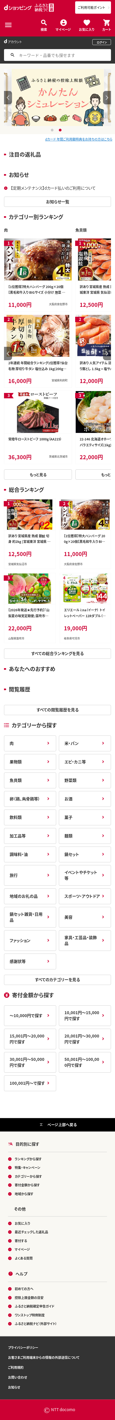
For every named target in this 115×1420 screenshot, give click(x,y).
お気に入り (86, 29)
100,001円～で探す (27, 1083)
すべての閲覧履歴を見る (58, 709)
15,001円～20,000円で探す (27, 1039)
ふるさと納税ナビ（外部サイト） (36, 1324)
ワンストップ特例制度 (30, 1315)
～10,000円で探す (26, 1015)
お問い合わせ (17, 1377)
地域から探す (24, 1193)
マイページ (63, 29)
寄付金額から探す (27, 1185)
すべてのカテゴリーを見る (57, 979)
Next (107, 97)
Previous (8, 97)
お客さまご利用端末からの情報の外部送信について (43, 1357)
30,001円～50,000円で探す (27, 1062)
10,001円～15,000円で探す (81, 1015)
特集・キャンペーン (27, 1167)
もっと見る (38, 474)
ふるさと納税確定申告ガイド (35, 1306)
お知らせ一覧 (57, 201)
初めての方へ (24, 1289)
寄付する (21, 1240)
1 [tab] (52, 130)
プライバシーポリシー (23, 1347)
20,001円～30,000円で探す (81, 1039)
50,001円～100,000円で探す (81, 1062)
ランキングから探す (28, 1159)
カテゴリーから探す (28, 1176)
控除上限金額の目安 (29, 1297)
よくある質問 (24, 1258)
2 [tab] (61, 130)
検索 (44, 29)
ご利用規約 (16, 1367)
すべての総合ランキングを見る (57, 653)
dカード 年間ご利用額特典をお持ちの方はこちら (78, 139)
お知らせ (14, 1387)
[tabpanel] (57, 97)
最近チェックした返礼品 (31, 1232)
